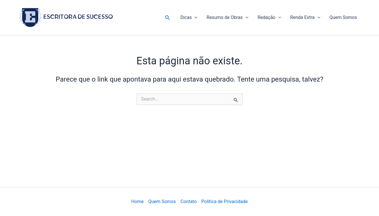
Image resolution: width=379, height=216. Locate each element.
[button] (167, 17)
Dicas (188, 17)
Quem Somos (343, 17)
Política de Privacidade (224, 201)
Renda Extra (305, 17)
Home (137, 201)
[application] (194, 17)
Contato (188, 201)
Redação (269, 17)
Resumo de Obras (227, 17)
